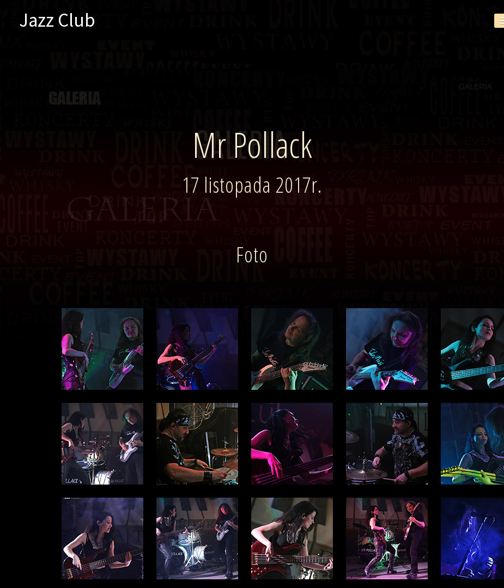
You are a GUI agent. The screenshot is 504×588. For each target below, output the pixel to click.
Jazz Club (57, 20)
